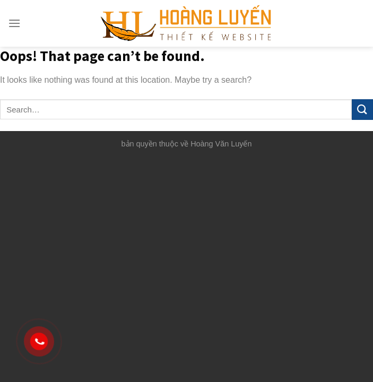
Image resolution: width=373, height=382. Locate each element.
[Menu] (14, 23)
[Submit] (362, 109)
